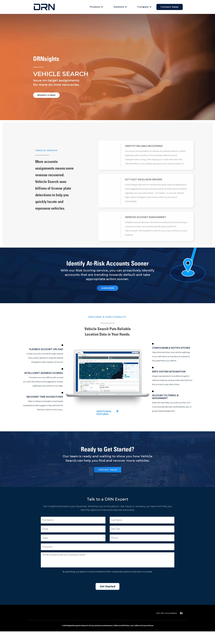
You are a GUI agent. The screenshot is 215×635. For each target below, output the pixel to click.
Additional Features (105, 416)
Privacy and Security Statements (100, 629)
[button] (107, 416)
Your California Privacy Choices (142, 629)
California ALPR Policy (121, 629)
